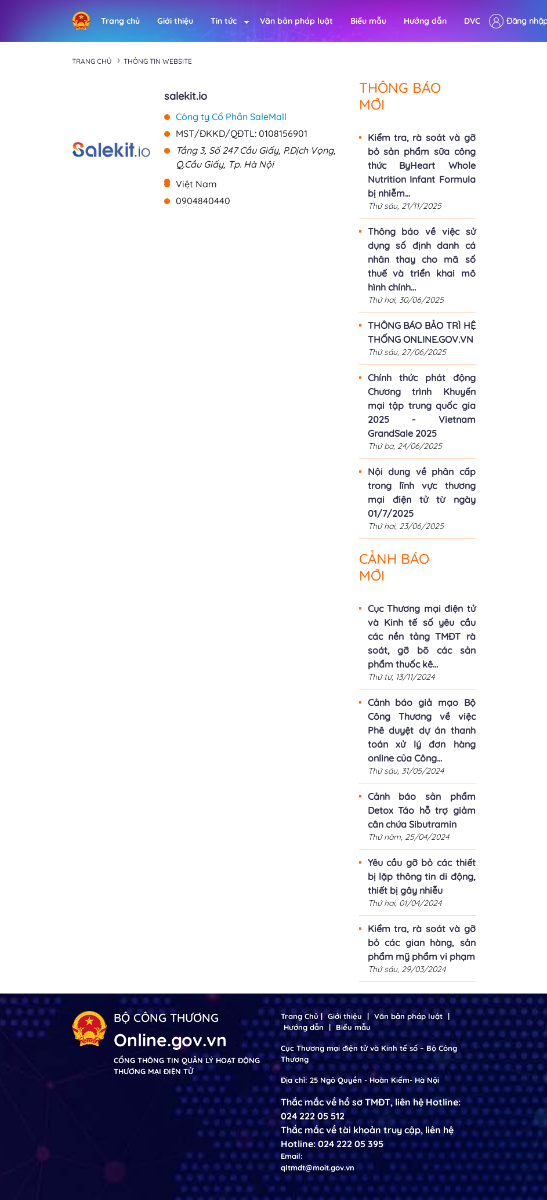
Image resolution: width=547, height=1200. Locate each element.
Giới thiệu (175, 21)
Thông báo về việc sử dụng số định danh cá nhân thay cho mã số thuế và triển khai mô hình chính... (422, 259)
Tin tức (226, 21)
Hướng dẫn (425, 21)
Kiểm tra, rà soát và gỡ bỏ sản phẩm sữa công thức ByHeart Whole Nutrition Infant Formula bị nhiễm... (422, 165)
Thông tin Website (158, 61)
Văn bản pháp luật (296, 21)
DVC (472, 21)
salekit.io (185, 96)
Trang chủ (120, 21)
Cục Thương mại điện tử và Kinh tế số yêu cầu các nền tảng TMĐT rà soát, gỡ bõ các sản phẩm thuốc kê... (422, 636)
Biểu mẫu (368, 21)
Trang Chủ (299, 1016)
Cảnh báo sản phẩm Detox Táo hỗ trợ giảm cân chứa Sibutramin (422, 810)
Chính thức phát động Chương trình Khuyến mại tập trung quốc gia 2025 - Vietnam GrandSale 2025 (422, 405)
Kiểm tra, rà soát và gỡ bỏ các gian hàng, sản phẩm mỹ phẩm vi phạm (422, 942)
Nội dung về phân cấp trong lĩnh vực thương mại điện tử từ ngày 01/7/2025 (422, 492)
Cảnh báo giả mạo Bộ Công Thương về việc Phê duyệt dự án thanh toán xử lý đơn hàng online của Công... (422, 730)
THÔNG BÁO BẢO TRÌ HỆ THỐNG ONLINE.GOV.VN (422, 332)
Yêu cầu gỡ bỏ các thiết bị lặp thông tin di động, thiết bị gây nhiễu (422, 876)
